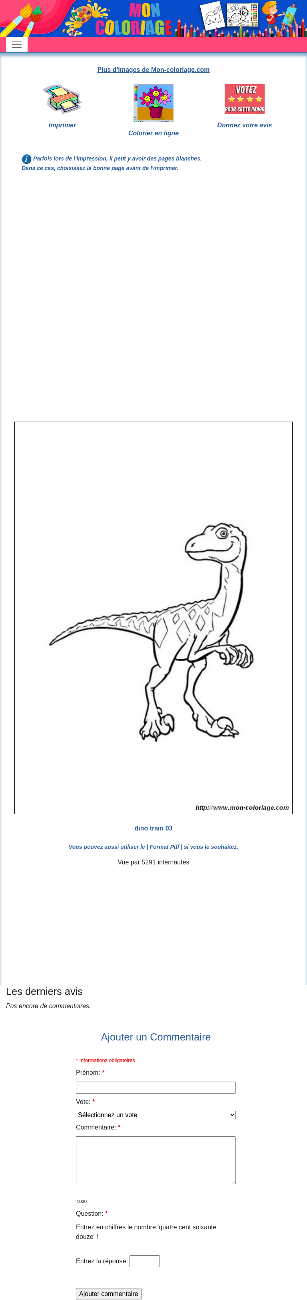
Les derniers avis (44, 991)
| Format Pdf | (165, 847)
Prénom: (90, 1072)
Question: (92, 1213)
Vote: (85, 1101)
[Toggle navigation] (17, 44)
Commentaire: (98, 1127)
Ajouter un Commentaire (156, 1036)
